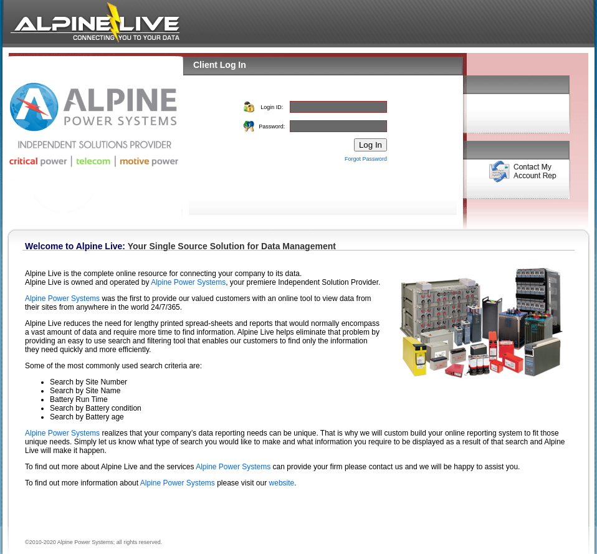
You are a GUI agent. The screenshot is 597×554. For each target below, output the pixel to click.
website (282, 483)
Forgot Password (366, 159)
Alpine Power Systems (188, 282)
